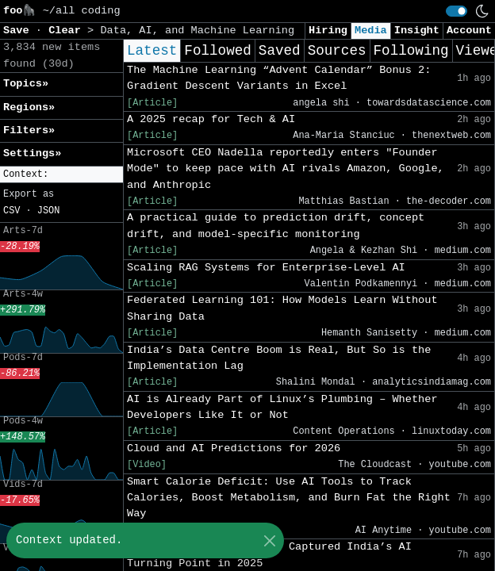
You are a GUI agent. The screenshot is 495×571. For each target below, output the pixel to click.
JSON (48, 211)
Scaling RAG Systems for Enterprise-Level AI (266, 268)
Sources (337, 51)
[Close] (269, 540)
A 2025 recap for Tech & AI (211, 119)
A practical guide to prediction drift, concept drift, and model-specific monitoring (275, 226)
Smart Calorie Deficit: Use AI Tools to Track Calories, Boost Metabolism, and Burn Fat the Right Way (289, 498)
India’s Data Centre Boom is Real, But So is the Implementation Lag (279, 358)
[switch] (456, 11)
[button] (61, 175)
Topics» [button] (25, 84)
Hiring (328, 30)
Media (371, 30)
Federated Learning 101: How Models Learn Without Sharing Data (282, 308)
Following (411, 51)
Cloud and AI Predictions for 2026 (233, 448)
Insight (416, 30)
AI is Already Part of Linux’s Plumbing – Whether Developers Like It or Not (282, 407)
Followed (217, 51)
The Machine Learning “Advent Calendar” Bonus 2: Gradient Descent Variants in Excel (279, 78)
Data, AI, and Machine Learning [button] (197, 30)
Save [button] (19, 30)
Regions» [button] (29, 107)
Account (469, 30)
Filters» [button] (29, 130)
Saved (280, 51)
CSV (11, 211)
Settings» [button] (32, 153)
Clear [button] (67, 30)
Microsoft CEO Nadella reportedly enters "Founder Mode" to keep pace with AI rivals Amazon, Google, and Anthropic (285, 169)
